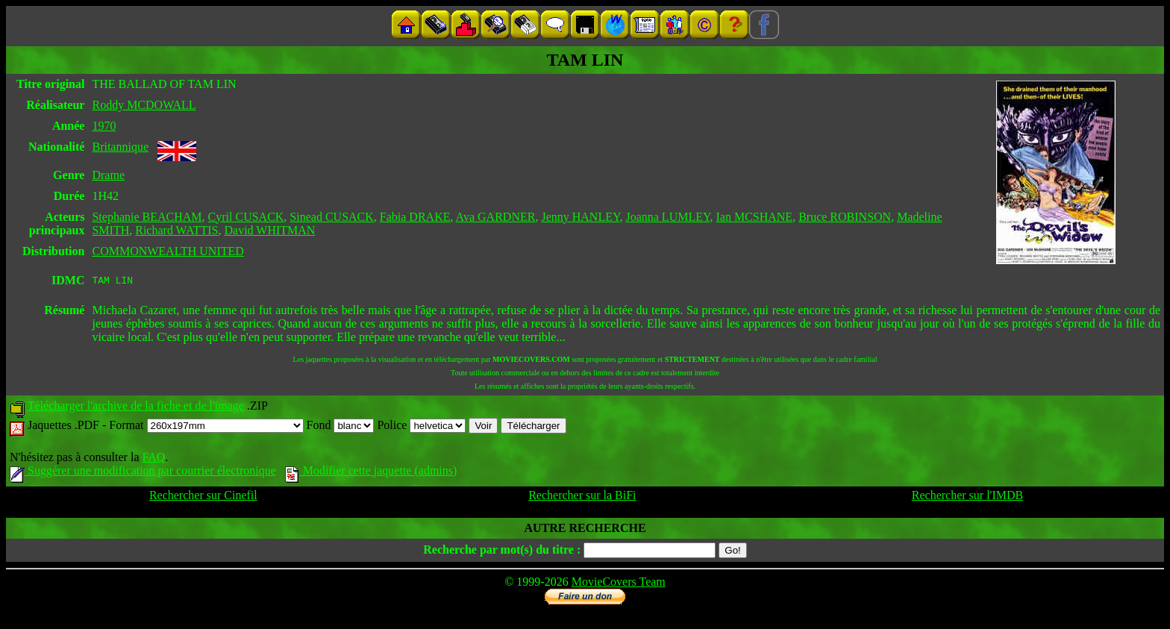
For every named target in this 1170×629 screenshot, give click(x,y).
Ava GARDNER (496, 216)
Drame (108, 175)
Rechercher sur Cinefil (203, 497)
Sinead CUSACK (331, 216)
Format (206, 427)
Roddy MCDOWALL (143, 104)
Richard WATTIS (176, 230)
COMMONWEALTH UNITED (167, 251)
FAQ (153, 459)
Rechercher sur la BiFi (582, 497)
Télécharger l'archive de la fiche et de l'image (136, 407)
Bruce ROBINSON (844, 216)
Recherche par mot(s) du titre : (502, 551)
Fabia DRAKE (415, 216)
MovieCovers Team (619, 584)
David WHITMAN (269, 230)
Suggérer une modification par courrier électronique (143, 472)
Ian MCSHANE (754, 216)
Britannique (120, 146)
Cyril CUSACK (246, 216)
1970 (104, 125)
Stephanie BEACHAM (146, 216)
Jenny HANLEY (580, 216)
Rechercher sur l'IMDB (968, 497)
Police (421, 427)
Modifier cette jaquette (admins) (371, 472)
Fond (341, 427)
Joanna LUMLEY (667, 216)
